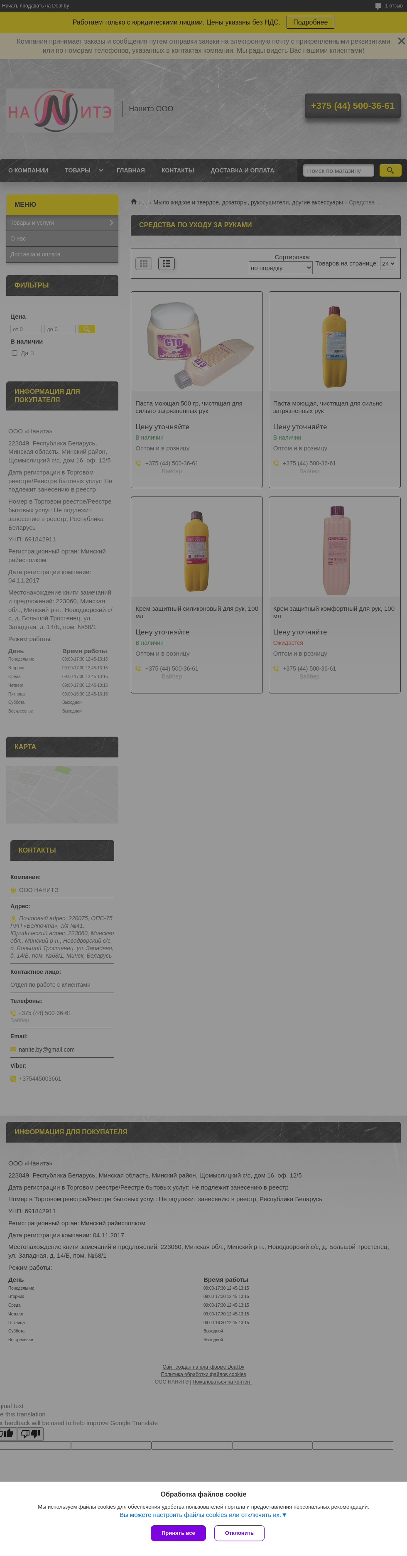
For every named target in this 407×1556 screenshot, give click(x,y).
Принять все (178, 1533)
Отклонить (239, 1533)
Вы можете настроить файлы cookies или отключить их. (200, 1514)
